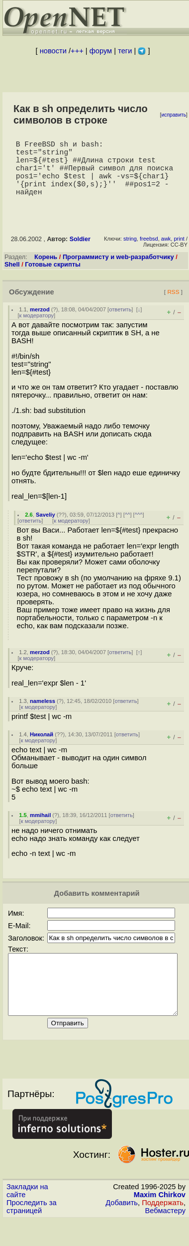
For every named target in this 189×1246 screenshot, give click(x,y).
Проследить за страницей (31, 1233)
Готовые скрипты (53, 278)
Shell (12, 278)
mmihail (40, 829)
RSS (173, 305)
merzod (40, 323)
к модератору (36, 329)
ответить (120, 323)
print (179, 253)
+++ (77, 51)
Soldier (80, 253)
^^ (127, 529)
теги (125, 51)
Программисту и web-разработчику (118, 271)
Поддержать (163, 1229)
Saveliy (45, 529)
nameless (42, 715)
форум (101, 51)
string (130, 253)
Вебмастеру (165, 1237)
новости (53, 51)
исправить (173, 115)
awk (166, 253)
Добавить (121, 1229)
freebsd (149, 253)
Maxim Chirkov (160, 1221)
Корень (45, 271)
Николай (41, 748)
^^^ (139, 529)
